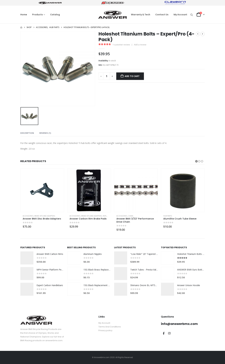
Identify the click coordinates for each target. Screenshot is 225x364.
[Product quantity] (106, 76)
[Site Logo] (112, 14)
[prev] (198, 34)
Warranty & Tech (140, 14)
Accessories (28, 216)
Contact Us (161, 14)
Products (37, 14)
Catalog (55, 14)
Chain (130, 216)
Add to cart (132, 76)
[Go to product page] (42, 190)
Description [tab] (27, 133)
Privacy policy (105, 330)
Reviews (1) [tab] (45, 133)
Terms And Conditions (109, 326)
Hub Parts (167, 216)
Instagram (169, 333)
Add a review (140, 44)
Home (23, 14)
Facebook (163, 333)
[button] (191, 15)
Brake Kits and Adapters (44, 216)
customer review (121, 44)
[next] (202, 34)
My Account (180, 14)
